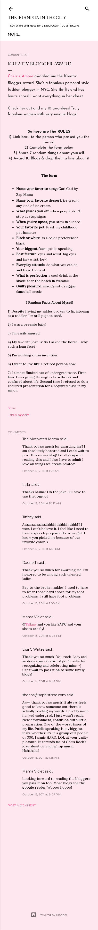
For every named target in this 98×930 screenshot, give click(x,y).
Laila (26, 484)
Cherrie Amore (20, 76)
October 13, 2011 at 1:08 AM (41, 603)
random (23, 415)
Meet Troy (32, 34)
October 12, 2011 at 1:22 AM (40, 471)
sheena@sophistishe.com (44, 695)
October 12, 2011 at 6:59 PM (41, 549)
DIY (62, 34)
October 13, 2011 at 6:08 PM (41, 635)
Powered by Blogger (49, 915)
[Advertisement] (49, 853)
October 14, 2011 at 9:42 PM (41, 681)
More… (75, 34)
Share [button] (12, 408)
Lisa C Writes (33, 649)
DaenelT (29, 562)
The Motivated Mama (40, 439)
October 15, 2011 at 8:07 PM (41, 794)
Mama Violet (33, 617)
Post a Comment (22, 805)
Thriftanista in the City (37, 17)
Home (13, 34)
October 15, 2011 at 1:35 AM (40, 757)
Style (51, 34)
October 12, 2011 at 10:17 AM (41, 503)
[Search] (87, 7)
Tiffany (27, 517)
